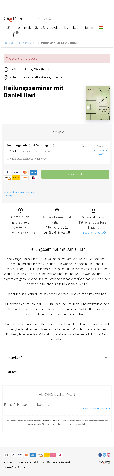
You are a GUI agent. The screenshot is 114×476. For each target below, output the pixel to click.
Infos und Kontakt (93, 232)
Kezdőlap (8, 42)
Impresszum (10, 462)
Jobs (54, 462)
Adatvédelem (33, 462)
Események (25, 42)
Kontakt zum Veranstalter (96, 408)
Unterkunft (15, 357)
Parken (12, 372)
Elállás (46, 462)
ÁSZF (22, 462)
